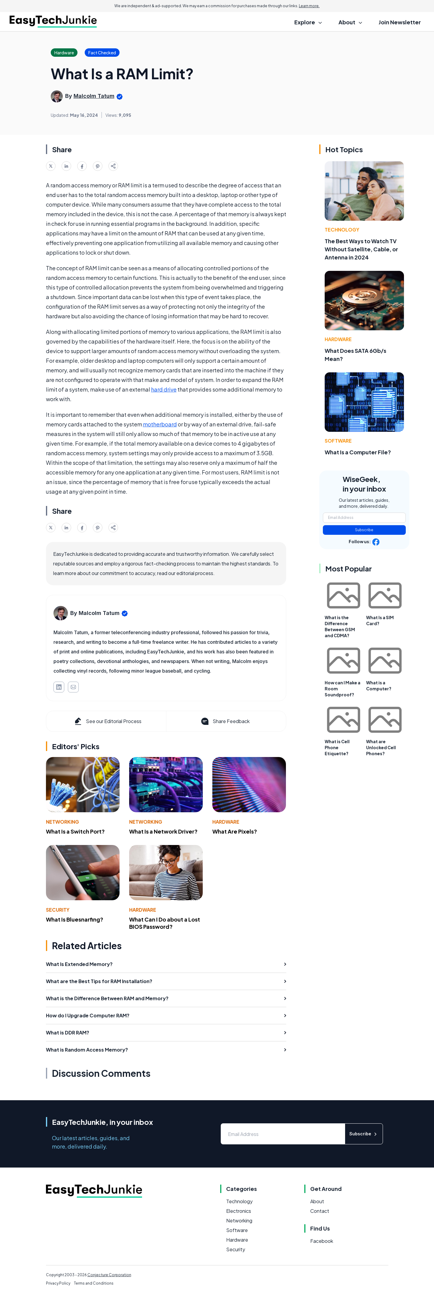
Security (57, 910)
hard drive (164, 389)
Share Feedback (225, 721)
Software (338, 441)
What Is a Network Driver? (163, 831)
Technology (342, 229)
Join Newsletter (400, 22)
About (317, 1201)
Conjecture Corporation (109, 1275)
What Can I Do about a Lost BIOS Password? (164, 923)
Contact (319, 1211)
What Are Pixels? (234, 831)
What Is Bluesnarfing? (74, 919)
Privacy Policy (58, 1283)
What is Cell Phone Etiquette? (337, 747)
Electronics (238, 1211)
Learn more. (309, 6)
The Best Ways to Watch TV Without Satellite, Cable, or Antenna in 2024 (361, 249)
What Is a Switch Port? (75, 831)
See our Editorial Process (107, 721)
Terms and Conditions (94, 1283)
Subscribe (364, 530)
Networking (62, 822)
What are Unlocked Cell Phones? (381, 747)
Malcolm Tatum (94, 96)
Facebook (321, 1241)
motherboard (160, 424)
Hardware (225, 822)
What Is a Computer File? (358, 452)
